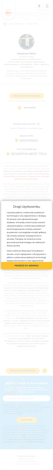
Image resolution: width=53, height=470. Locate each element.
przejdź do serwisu (27, 265)
